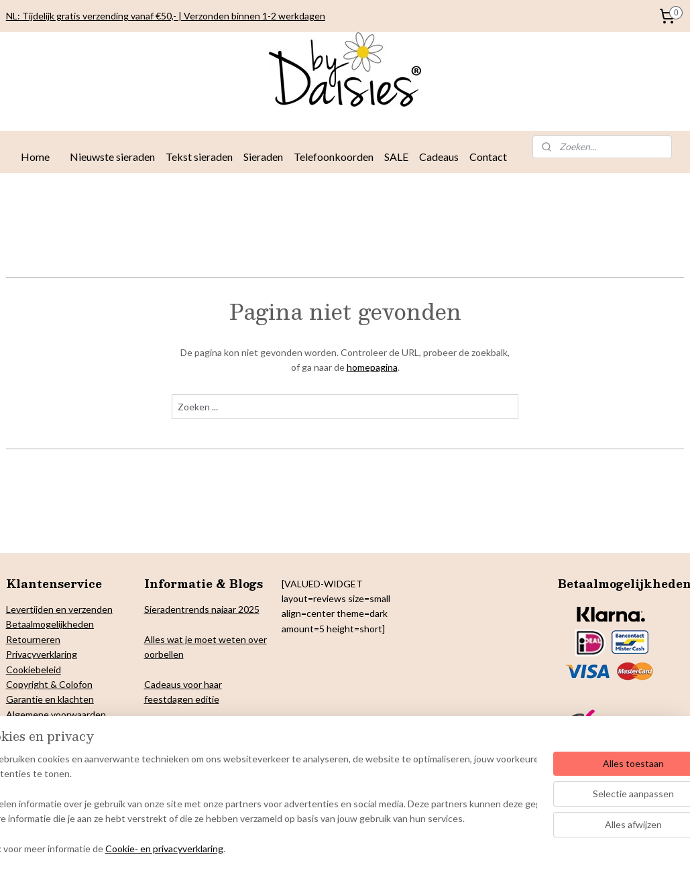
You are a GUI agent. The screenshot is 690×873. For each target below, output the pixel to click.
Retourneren (33, 639)
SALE (396, 156)
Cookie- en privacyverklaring (204, 849)
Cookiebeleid (33, 669)
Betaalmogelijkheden (50, 624)
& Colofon (70, 684)
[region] (256, 805)
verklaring (56, 654)
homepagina (372, 367)
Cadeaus (439, 156)
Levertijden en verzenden (59, 609)
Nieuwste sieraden (112, 156)
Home (35, 156)
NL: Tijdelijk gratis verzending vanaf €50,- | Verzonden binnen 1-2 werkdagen (165, 15)
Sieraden (263, 156)
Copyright (27, 684)
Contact (488, 156)
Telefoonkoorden (333, 156)
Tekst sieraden (199, 156)
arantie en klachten (53, 699)
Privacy (21, 654)
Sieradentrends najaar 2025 (202, 609)
